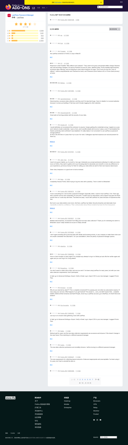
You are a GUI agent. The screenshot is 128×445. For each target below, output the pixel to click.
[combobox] (110, 7)
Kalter (62, 331)
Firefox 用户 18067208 (67, 20)
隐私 (6, 433)
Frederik (63, 51)
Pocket (96, 414)
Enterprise (67, 407)
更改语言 (95, 437)
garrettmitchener (65, 99)
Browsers (96, 401)
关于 (36, 401)
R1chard (63, 287)
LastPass (20, 17)
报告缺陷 (38, 424)
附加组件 (38, 398)
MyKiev (63, 83)
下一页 (97, 379)
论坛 (36, 421)
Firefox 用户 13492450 (67, 313)
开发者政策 (39, 414)
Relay (95, 407)
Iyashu (62, 345)
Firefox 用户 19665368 (67, 371)
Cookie (13, 433)
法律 (19, 433)
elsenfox (63, 246)
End (62, 43)
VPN (95, 404)
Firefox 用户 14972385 (67, 91)
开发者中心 (39, 411)
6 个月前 (70, 160)
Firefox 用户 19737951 (67, 152)
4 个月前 (66, 35)
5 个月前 (78, 91)
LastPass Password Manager (23, 15)
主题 (38, 8)
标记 (51, 57)
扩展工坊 (38, 407)
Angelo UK (64, 125)
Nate (62, 179)
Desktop (67, 401)
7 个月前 (78, 313)
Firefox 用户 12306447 (67, 357)
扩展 (33, 8)
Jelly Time (63, 160)
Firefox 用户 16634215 (67, 191)
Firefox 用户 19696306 (67, 254)
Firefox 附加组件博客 (42, 404)
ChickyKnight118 (65, 113)
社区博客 (38, 417)
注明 (11, 437)
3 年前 (77, 20)
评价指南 (38, 427)
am (61, 35)
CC (61, 63)
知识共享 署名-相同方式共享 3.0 (37, 437)
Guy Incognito (65, 305)
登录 (121, 2)
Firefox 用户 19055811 (67, 218)
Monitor (96, 411)
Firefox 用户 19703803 (67, 232)
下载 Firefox (57, 2)
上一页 (73, 379)
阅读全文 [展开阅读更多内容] (52, 141)
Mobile (66, 404)
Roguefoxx (64, 268)
